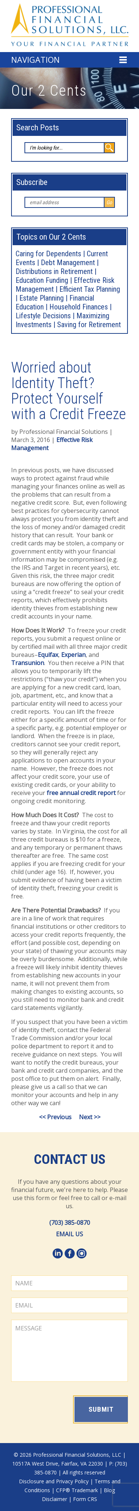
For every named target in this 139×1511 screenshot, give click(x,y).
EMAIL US (69, 1234)
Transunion (27, 663)
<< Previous (55, 1117)
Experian (73, 655)
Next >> (89, 1117)
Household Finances (78, 306)
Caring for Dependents (48, 253)
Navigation (35, 59)
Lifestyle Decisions (43, 315)
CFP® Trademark (77, 1490)
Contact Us (70, 1159)
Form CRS (85, 1499)
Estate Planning (41, 298)
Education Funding (42, 280)
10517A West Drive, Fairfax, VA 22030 (57, 1463)
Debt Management (68, 262)
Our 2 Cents (49, 90)
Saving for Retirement (89, 324)
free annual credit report (81, 793)
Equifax (48, 655)
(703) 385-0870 (69, 1222)
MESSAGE (69, 1351)
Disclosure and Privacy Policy (54, 1481)
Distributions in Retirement (54, 271)
